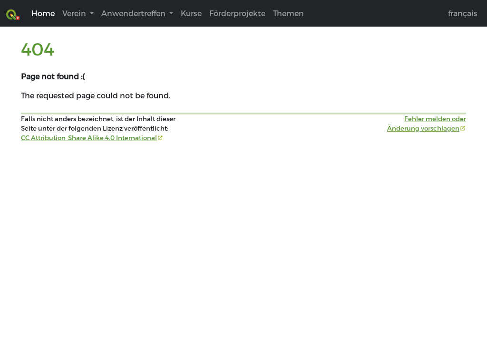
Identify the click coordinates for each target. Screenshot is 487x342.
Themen (288, 13)
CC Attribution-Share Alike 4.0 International (89, 138)
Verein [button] (75, 13)
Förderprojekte (237, 13)
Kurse (191, 13)
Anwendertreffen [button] (134, 13)
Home (43, 13)
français (462, 13)
